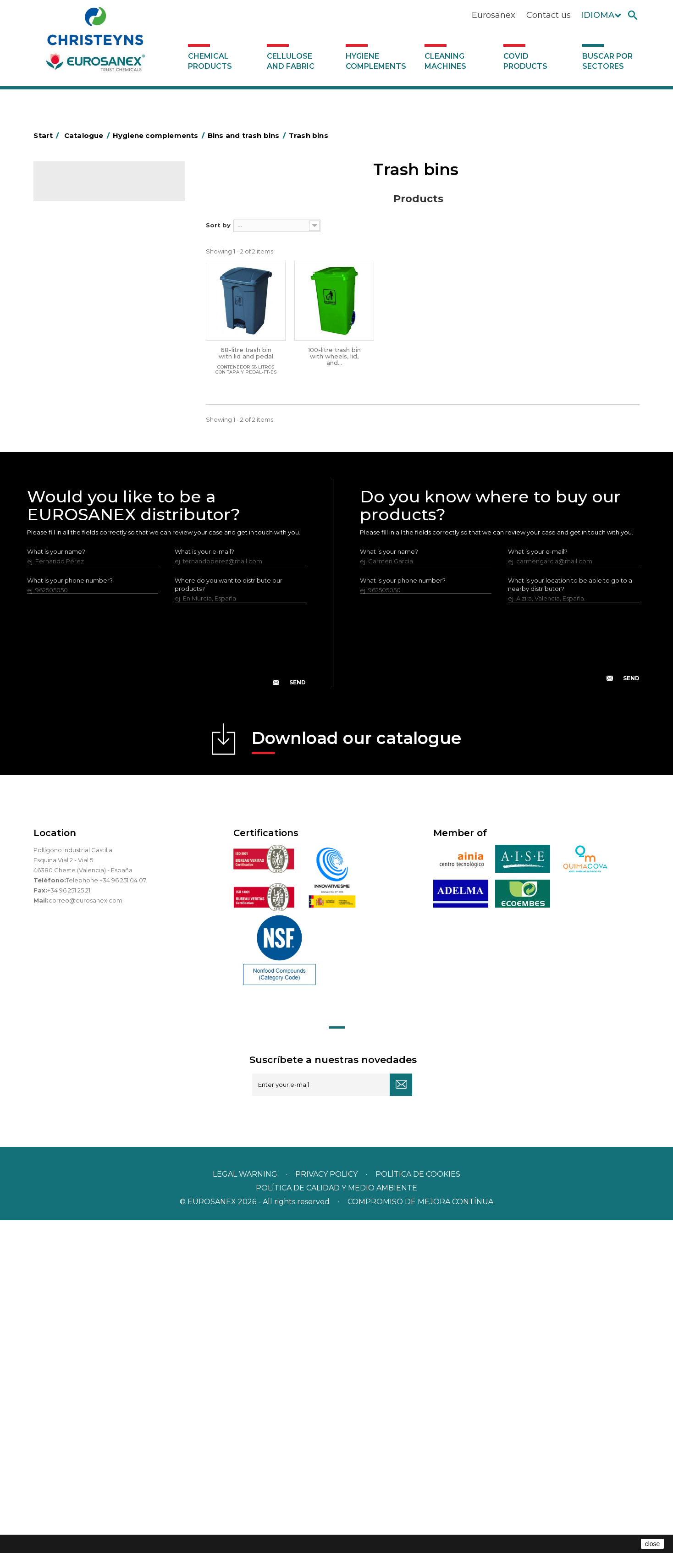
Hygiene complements (376, 61)
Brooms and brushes (81, 435)
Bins (65, 377)
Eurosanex (493, 15)
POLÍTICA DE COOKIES (417, 1507)
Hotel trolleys (70, 334)
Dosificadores (72, 606)
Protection (67, 535)
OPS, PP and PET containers (92, 421)
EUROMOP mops (76, 506)
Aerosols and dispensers (87, 263)
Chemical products (210, 61)
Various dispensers (78, 620)
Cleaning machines (445, 61)
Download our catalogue (356, 1074)
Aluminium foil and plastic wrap (96, 277)
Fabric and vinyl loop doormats (96, 464)
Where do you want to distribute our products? (228, 917)
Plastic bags (68, 305)
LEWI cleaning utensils (83, 591)
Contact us (548, 15)
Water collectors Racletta (89, 549)
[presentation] (166, 984)
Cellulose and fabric (290, 61)
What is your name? (56, 884)
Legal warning (246, 1507)
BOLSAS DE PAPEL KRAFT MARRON (104, 320)
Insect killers (69, 492)
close (652, 1543)
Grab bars (65, 291)
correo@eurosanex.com (85, 1233)
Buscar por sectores (607, 61)
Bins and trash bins (78, 362)
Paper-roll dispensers (82, 520)
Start (47, 135)
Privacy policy (327, 1507)
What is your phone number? (70, 913)
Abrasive (63, 249)
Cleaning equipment (81, 407)
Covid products (525, 61)
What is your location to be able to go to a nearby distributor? (570, 917)
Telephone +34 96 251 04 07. (106, 1213)
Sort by (218, 225)
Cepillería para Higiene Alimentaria (102, 449)
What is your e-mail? (204, 884)
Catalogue (79, 188)
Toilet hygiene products (86, 478)
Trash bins (73, 393)
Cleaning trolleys (75, 348)
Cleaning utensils (76, 577)
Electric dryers (72, 563)
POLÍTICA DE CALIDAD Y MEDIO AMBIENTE (336, 1520)
